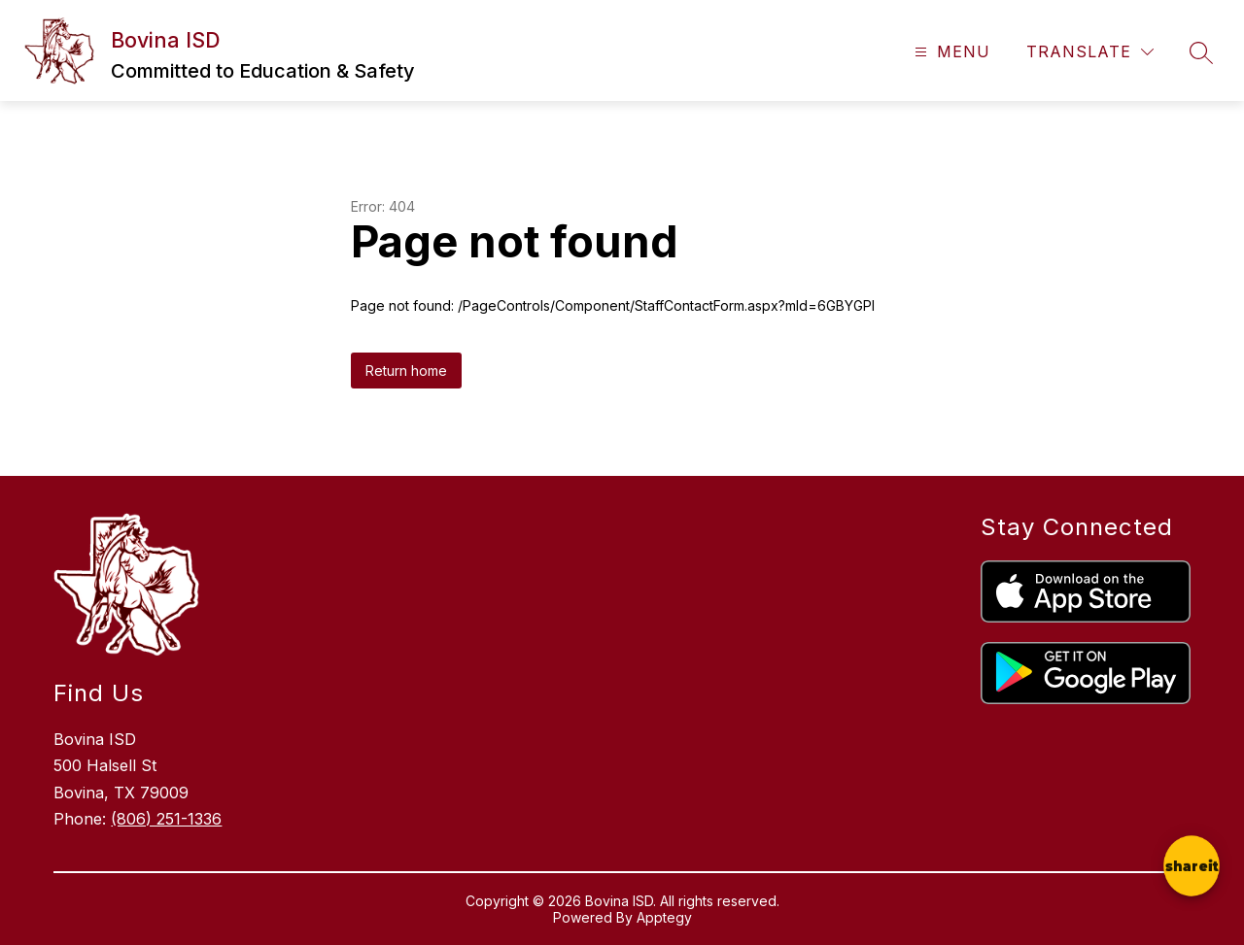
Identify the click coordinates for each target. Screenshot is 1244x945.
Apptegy (664, 917)
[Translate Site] (1089, 52)
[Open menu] (950, 52)
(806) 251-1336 (166, 818)
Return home (406, 370)
